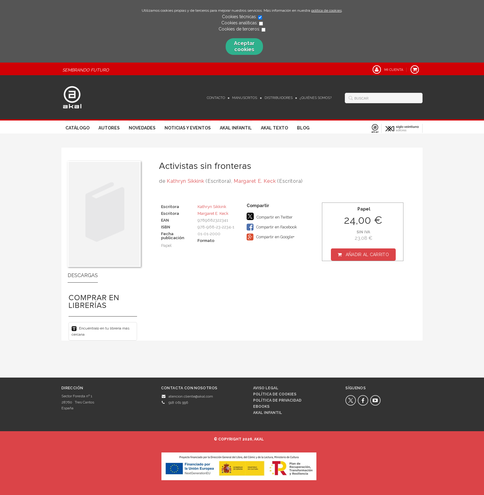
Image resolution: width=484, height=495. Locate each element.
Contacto (216, 98)
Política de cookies (274, 394)
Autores (109, 127)
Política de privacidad (277, 400)
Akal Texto (274, 127)
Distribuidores (279, 98)
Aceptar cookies (244, 46)
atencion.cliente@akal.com (191, 396)
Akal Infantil (236, 127)
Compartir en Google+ (270, 237)
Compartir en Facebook (272, 227)
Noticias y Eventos (188, 127)
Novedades (142, 127)
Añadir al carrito (367, 254)
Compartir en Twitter (270, 216)
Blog (303, 127)
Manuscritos (244, 98)
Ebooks (261, 406)
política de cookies (326, 10)
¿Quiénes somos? (316, 98)
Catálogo (77, 127)
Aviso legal (265, 388)
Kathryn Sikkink (185, 181)
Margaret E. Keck (255, 181)
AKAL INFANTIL (267, 413)
